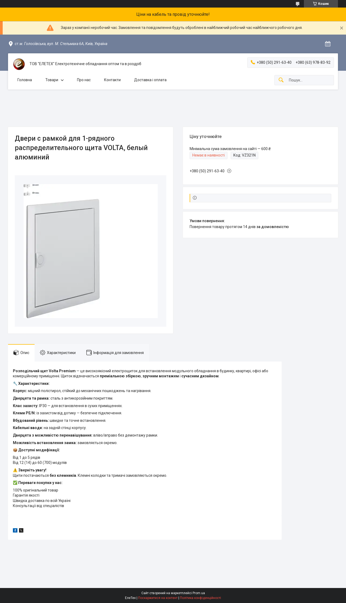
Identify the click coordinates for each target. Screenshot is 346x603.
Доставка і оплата (150, 80)
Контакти (112, 80)
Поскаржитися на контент (158, 598)
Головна (24, 80)
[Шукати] (281, 80)
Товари (51, 80)
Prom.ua (199, 593)
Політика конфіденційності (200, 598)
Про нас (84, 80)
